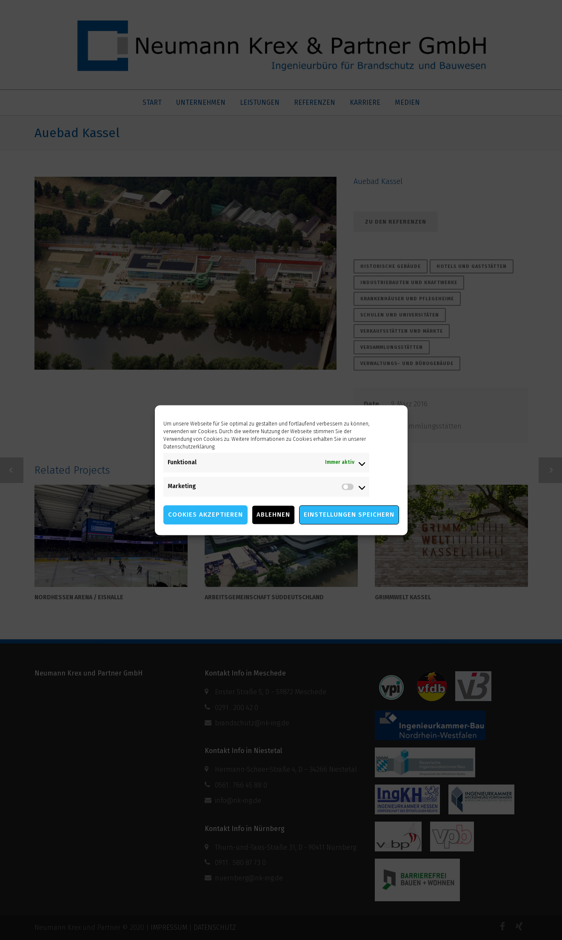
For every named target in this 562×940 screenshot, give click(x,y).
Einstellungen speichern (349, 514)
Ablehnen (273, 514)
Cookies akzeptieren (205, 514)
